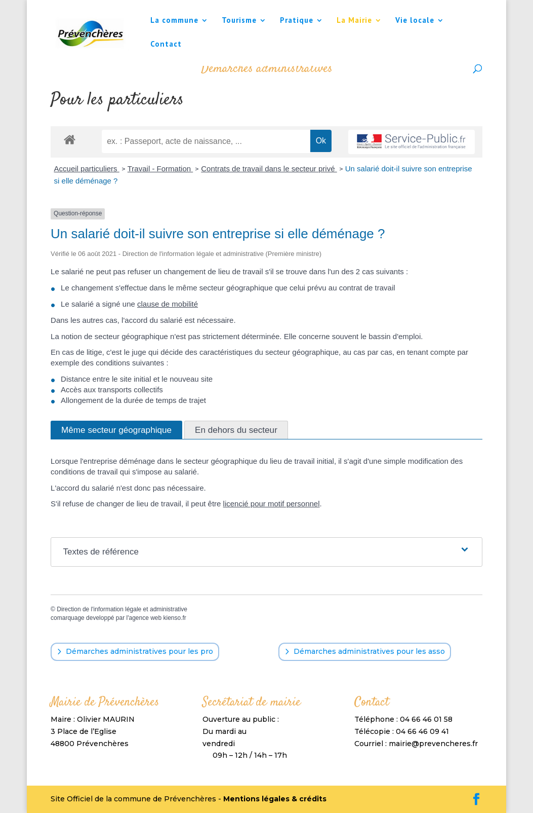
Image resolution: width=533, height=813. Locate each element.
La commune (174, 21)
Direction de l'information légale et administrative (122, 609)
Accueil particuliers (86, 168)
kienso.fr (174, 617)
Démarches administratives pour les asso (369, 651)
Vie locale (414, 21)
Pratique (296, 21)
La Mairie (354, 21)
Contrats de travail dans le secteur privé (269, 168)
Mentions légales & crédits (274, 798)
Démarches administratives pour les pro (139, 651)
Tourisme (239, 21)
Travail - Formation (160, 168)
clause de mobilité (167, 304)
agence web (145, 617)
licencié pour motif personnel (271, 503)
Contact (166, 45)
